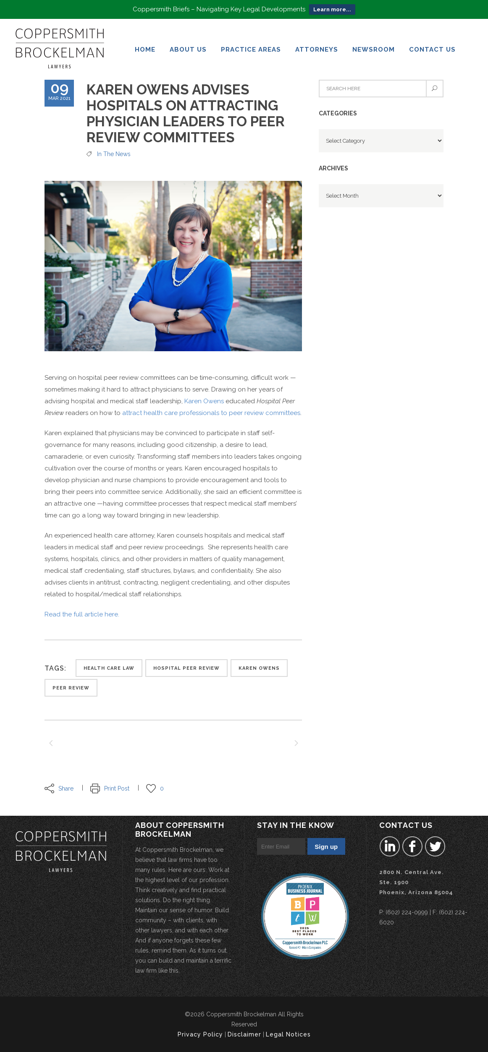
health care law (109, 665)
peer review (70, 685)
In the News (114, 151)
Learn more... (332, 8)
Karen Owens (204, 398)
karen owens (259, 665)
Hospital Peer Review (186, 665)
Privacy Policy (200, 1034)
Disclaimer (244, 1034)
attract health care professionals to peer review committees (211, 410)
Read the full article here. (82, 611)
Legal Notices (288, 1034)
